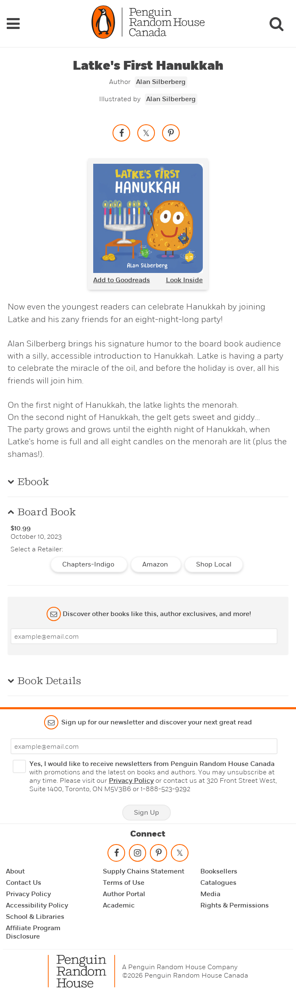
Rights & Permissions (234, 905)
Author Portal (124, 893)
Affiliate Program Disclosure (33, 931)
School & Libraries (35, 916)
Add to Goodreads (121, 279)
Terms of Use (123, 882)
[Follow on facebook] (116, 854)
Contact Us (23, 882)
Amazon (156, 564)
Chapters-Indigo (89, 564)
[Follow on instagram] (137, 854)
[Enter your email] (144, 636)
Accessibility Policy (37, 905)
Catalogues (218, 882)
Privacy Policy (131, 780)
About (15, 871)
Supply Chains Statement (143, 871)
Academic (119, 905)
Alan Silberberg (161, 81)
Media (210, 893)
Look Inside (184, 279)
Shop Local (213, 564)
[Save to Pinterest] (170, 132)
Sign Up (146, 812)
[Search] (276, 23)
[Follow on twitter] (179, 854)
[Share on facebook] (121, 132)
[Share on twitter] (146, 132)
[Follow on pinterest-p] (158, 854)
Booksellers (218, 871)
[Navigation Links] (13, 23)
